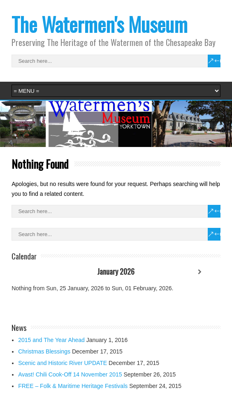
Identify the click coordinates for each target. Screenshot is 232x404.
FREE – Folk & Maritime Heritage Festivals (73, 386)
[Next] (199, 272)
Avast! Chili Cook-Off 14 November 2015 (70, 374)
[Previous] (32, 272)
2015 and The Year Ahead (51, 340)
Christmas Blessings (44, 351)
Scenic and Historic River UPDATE (62, 363)
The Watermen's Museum (100, 24)
